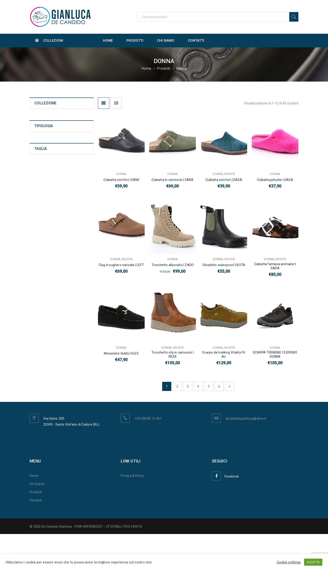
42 (36, 307)
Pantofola (41, 227)
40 (36, 294)
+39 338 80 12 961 (148, 418)
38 (36, 282)
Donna (39, 123)
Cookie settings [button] (289, 562)
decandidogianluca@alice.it (246, 418)
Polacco (40, 182)
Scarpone (41, 220)
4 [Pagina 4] (198, 386)
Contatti (36, 500)
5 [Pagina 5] (209, 386)
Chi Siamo (37, 484)
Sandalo (40, 208)
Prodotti (163, 68)
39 (36, 288)
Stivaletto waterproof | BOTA (223, 265)
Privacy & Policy (132, 476)
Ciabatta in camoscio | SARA (172, 180)
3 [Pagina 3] (188, 386)
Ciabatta (40, 195)
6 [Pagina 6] (219, 386)
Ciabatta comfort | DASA (223, 180)
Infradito (40, 201)
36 (36, 269)
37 (36, 275)
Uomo (38, 114)
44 (36, 320)
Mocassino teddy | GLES (121, 353)
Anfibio (39, 176)
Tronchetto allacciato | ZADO (172, 265)
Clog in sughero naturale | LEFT (121, 265)
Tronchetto (42, 188)
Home (146, 68)
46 (36, 333)
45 (36, 326)
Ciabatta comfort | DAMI (121, 180)
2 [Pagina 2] (177, 386)
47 (36, 339)
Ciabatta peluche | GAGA (275, 180)
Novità (39, 139)
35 (36, 262)
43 (36, 314)
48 (36, 345)
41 (36, 301)
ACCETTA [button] (313, 562)
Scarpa (39, 214)
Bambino (41, 131)
